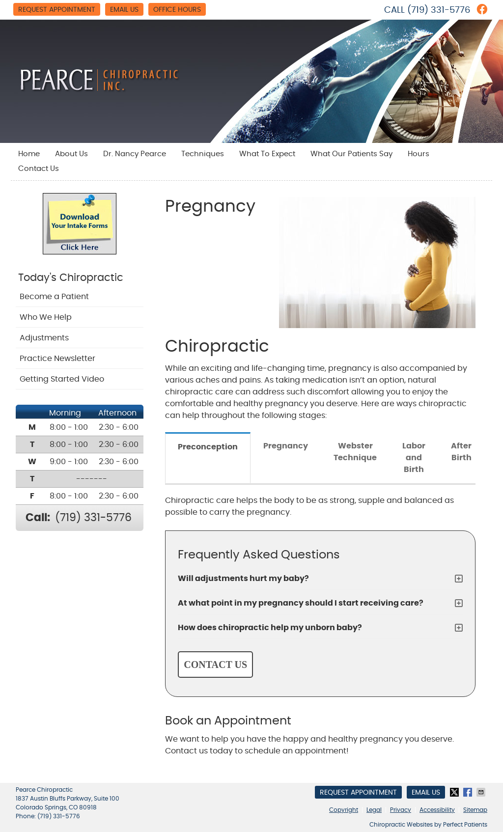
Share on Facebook (468, 792)
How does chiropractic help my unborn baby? (270, 628)
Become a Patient (54, 297)
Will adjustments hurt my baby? (243, 578)
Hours (418, 154)
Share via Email (481, 792)
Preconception (208, 447)
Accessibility (437, 810)
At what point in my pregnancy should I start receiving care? (300, 603)
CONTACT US (215, 664)
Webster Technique (355, 452)
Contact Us (38, 168)
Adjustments (44, 338)
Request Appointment (56, 9)
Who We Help (46, 317)
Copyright (343, 810)
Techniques (202, 154)
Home (29, 154)
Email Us (124, 9)
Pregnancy (285, 446)
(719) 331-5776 (438, 10)
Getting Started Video (62, 379)
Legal (374, 810)
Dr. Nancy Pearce (134, 154)
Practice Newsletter (57, 358)
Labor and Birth (413, 457)
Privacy (400, 810)
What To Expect (267, 154)
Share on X (455, 792)
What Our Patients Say (351, 154)
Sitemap (475, 810)
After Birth (461, 452)
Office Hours (177, 9)
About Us (71, 154)
